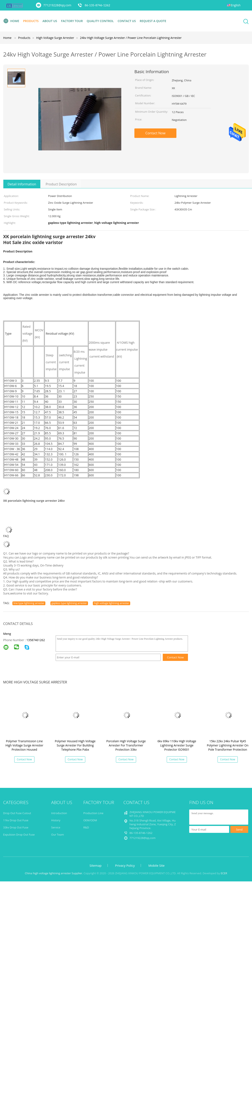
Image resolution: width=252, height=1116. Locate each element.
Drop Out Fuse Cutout (17, 813)
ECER (224, 873)
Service (55, 827)
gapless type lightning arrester (69, 603)
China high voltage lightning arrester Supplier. (54, 873)
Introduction (59, 813)
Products (31, 21)
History (55, 820)
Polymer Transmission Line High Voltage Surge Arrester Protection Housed (24, 745)
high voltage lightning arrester (111, 603)
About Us (49, 21)
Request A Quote (153, 21)
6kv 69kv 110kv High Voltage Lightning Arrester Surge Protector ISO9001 (177, 745)
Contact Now (155, 133)
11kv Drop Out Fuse (15, 820)
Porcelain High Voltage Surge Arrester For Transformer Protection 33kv (126, 745)
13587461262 (35, 640)
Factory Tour (72, 21)
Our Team (57, 834)
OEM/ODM (90, 820)
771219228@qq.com (57, 5)
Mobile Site (156, 865)
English (235, 5)
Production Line (93, 813)
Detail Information (22, 184)
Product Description (61, 184)
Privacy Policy (125, 865)
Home (11, 21)
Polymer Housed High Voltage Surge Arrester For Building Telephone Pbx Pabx (75, 745)
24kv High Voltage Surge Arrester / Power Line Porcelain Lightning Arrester (131, 38)
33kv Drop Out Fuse (15, 827)
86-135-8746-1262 (97, 5)
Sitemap (95, 865)
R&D (86, 827)
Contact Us (127, 21)
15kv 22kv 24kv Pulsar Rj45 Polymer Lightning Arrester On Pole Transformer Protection (227, 745)
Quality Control (100, 21)
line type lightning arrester (28, 603)
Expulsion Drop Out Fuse (19, 834)
